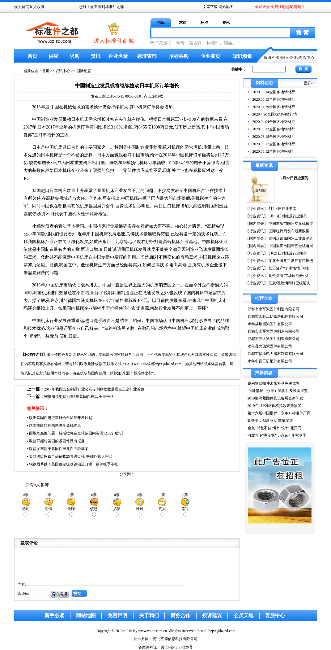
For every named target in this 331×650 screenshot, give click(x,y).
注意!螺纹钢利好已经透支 (289, 283)
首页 (32, 56)
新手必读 (54, 615)
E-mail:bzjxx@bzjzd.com (216, 631)
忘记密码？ (295, 7)
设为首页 (21, 7)
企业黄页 (210, 56)
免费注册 (278, 7)
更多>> (309, 83)
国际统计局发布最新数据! (289, 231)
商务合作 (180, 615)
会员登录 (262, 7)
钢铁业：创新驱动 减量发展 (270, 420)
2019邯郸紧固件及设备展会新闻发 (275, 398)
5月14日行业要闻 (282, 209)
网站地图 (226, 7)
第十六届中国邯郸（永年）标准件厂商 (279, 413)
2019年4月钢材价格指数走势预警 (274, 406)
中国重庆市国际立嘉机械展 (290, 223)
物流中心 (307, 57)
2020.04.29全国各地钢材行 (273, 107)
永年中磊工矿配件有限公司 (270, 361)
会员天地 (243, 615)
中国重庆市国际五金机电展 (290, 246)
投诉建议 (212, 615)
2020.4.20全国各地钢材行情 (274, 114)
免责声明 (117, 615)
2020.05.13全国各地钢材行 (273, 99)
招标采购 (179, 56)
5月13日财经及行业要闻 (288, 216)
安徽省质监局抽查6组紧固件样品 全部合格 (79, 397)
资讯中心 (62, 71)
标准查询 (147, 56)
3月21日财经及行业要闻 (288, 253)
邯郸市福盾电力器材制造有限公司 (275, 353)
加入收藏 (37, 7)
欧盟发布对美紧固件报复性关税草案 (58, 449)
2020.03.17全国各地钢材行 (273, 144)
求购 (182, 22)
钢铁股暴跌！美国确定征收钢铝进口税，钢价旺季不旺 (73, 464)
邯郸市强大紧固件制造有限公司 (273, 339)
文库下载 (210, 7)
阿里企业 (289, 57)
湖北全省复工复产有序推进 (290, 261)
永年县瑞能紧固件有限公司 (270, 324)
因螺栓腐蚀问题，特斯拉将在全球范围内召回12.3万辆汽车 (77, 433)
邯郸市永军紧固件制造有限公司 (273, 309)
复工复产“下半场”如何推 (288, 268)
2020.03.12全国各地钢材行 (273, 151)
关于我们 (149, 615)
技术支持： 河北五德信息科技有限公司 (165, 639)
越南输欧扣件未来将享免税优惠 (55, 425)
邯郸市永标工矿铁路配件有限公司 (275, 316)
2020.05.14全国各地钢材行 (273, 92)
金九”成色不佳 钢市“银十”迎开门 (275, 428)
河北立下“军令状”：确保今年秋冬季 (277, 435)
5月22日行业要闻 (294, 178)
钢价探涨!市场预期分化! (288, 275)
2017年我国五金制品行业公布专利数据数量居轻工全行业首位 (94, 389)
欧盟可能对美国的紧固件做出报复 (57, 441)
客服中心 (275, 615)
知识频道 (242, 56)
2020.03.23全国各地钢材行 (273, 129)
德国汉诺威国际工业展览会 (290, 238)
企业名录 (118, 56)
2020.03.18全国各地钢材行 (273, 136)
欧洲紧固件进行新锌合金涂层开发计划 (60, 418)
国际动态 (83, 71)
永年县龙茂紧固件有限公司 (270, 346)
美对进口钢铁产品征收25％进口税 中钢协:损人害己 (70, 456)
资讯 (226, 22)
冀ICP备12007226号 (177, 647)
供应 (161, 22)
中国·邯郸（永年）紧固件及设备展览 (278, 391)
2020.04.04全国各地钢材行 (273, 122)
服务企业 (272, 57)
